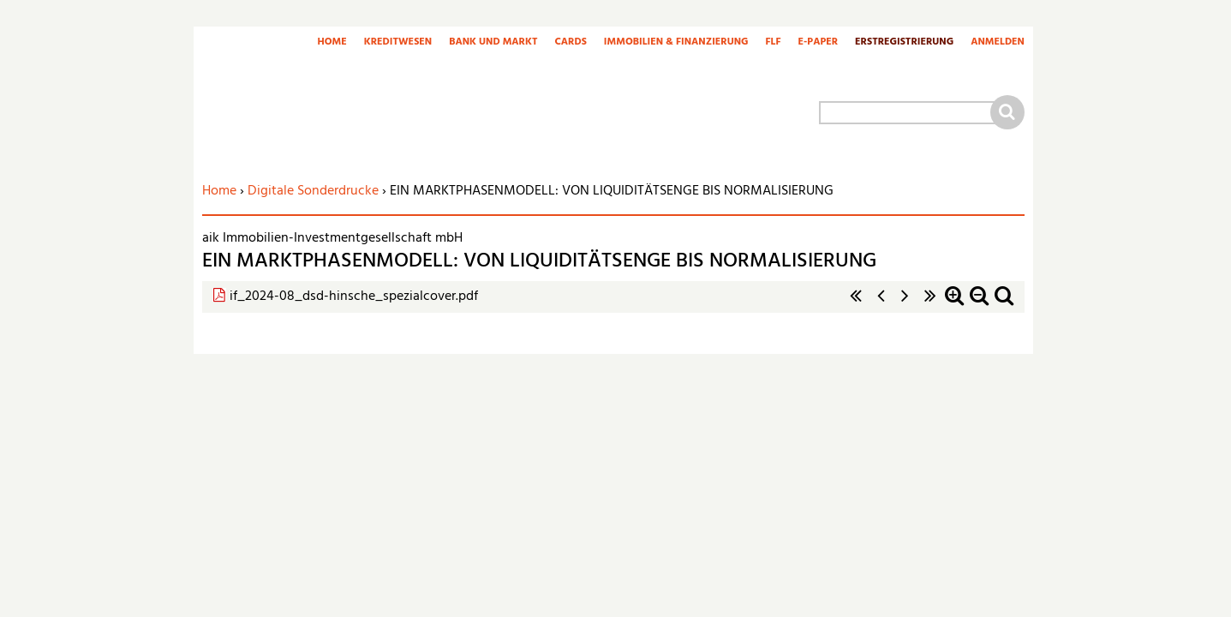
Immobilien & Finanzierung (676, 43)
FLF (773, 43)
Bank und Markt (493, 43)
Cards (570, 43)
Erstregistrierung (904, 43)
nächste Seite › (905, 305)
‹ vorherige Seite (880, 305)
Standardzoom (1004, 305)
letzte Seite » (930, 305)
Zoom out (979, 305)
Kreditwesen (398, 43)
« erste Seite (856, 305)
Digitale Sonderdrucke (313, 191)
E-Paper (818, 43)
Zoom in (954, 305)
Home (331, 43)
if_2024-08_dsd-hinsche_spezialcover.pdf (354, 296)
